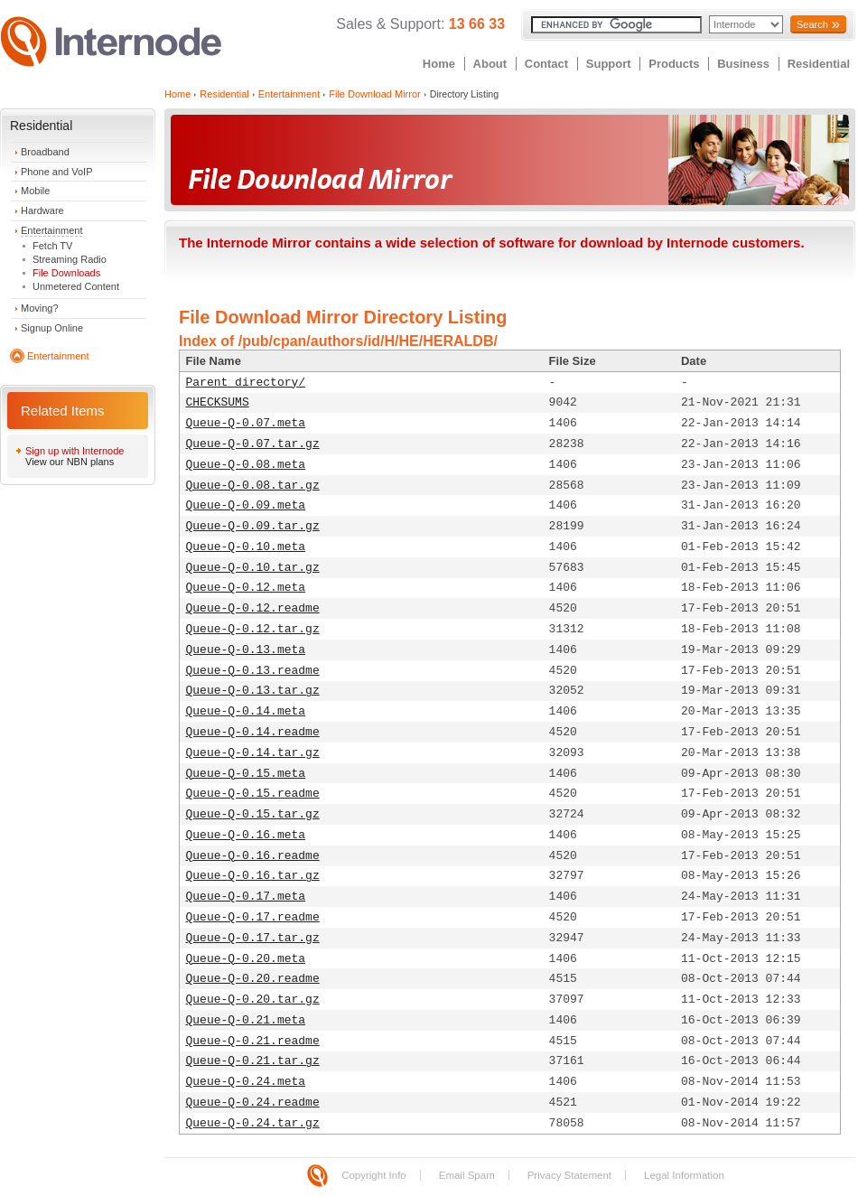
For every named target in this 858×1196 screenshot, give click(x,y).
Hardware (42, 210)
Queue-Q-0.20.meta (246, 959)
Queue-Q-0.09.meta (246, 505)
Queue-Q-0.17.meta (246, 896)
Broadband (45, 151)
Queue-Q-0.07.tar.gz (253, 444)
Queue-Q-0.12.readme (253, 608)
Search (812, 24)
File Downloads (66, 272)
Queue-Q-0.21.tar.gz (253, 1061)
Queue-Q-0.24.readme (253, 1102)
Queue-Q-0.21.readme (253, 1041)
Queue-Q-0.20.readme (253, 979)
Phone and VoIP (57, 171)
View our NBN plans (69, 461)
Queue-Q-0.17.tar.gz (253, 938)
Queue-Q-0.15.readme (253, 793)
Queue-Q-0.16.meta (246, 835)
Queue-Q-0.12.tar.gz (253, 629)
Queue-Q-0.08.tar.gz (253, 485)
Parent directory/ (246, 382)
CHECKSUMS (217, 402)
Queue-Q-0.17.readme (253, 917)
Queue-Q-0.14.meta (246, 711)
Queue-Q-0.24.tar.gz (253, 1123)
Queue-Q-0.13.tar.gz (253, 690)
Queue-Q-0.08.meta (246, 465)
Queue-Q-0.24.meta (246, 1082)
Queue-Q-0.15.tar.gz (253, 814)
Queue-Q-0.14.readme (253, 732)
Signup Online (52, 327)
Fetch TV (52, 245)
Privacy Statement (569, 1175)
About (490, 63)
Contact (546, 63)
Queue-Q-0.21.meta (246, 1020)
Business (743, 63)
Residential (819, 63)
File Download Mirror (374, 94)
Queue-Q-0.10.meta (246, 547)
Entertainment (51, 230)
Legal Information (684, 1175)
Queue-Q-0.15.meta (246, 773)
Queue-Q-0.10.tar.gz (253, 568)
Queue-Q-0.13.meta (246, 650)
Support (608, 63)
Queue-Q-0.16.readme (253, 856)
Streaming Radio (70, 259)
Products (673, 63)
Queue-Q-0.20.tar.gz (253, 999)
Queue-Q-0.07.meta (246, 423)
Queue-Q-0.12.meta (246, 587)
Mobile (35, 190)
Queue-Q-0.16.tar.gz (253, 876)
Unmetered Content (76, 286)
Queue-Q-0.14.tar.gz (253, 753)
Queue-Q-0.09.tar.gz (253, 526)
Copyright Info (373, 1175)
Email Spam (467, 1175)
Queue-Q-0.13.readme (253, 670)
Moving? (40, 308)
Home (439, 63)
